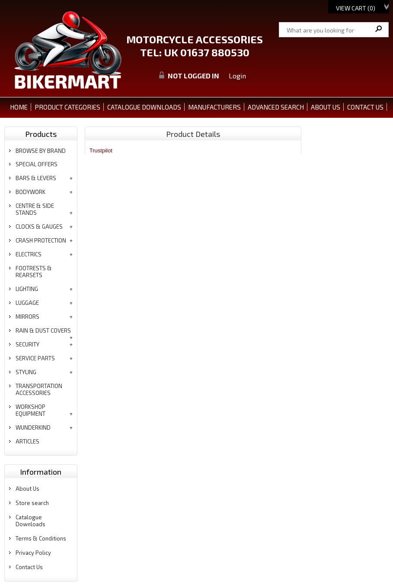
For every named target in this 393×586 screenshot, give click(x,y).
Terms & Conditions (41, 538)
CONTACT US (365, 107)
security (27, 344)
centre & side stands (35, 209)
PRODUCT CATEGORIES (67, 107)
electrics (29, 254)
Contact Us (29, 566)
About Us (27, 488)
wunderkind (33, 427)
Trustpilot (100, 150)
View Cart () (355, 8)
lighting (27, 288)
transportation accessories (39, 389)
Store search (32, 502)
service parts (35, 358)
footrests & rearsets (34, 271)
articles (27, 441)
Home (19, 107)
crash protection (41, 240)
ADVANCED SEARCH (276, 107)
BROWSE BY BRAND (41, 150)
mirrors (27, 316)
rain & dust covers (43, 330)
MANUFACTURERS (214, 107)
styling (26, 372)
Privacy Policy (33, 552)
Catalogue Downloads (30, 521)
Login (237, 75)
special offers (37, 164)
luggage (27, 302)
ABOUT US (325, 107)
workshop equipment (30, 410)
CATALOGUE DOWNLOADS (144, 107)
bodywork (30, 191)
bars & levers (36, 178)
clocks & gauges (39, 226)
